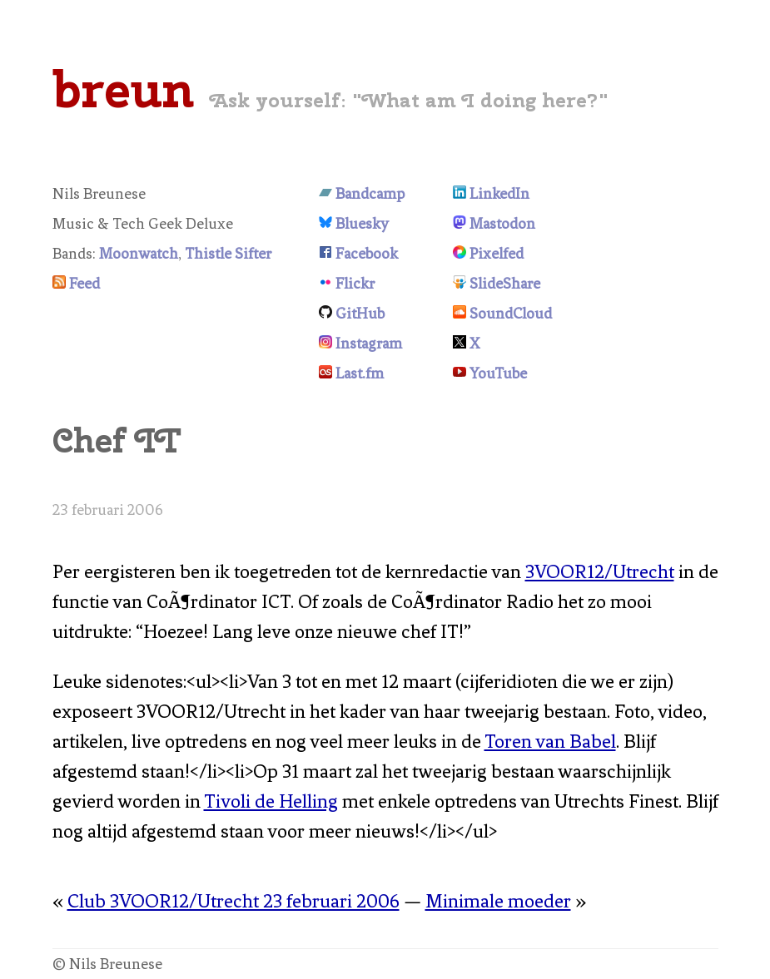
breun (123, 89)
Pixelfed (496, 254)
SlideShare (504, 283)
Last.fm (359, 373)
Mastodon (502, 224)
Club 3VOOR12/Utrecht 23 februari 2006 (233, 901)
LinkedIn (499, 194)
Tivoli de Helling (271, 801)
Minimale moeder (498, 901)
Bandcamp (370, 194)
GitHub (360, 313)
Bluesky (362, 224)
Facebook (366, 254)
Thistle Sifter (228, 254)
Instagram (368, 343)
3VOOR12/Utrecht (599, 572)
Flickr (355, 283)
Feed (84, 283)
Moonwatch (138, 254)
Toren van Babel (550, 741)
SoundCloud (510, 313)
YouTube (498, 373)
